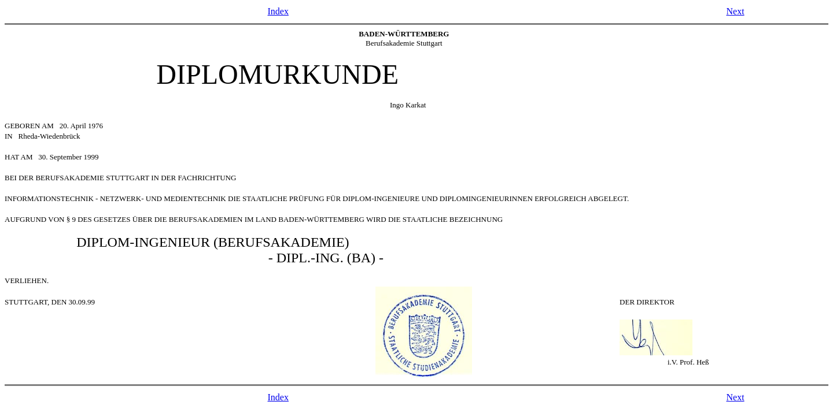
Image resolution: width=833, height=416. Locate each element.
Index (278, 11)
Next (735, 11)
